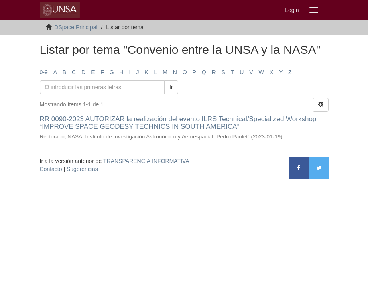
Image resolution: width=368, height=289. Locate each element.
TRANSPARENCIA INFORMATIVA (146, 161)
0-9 (44, 72)
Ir (171, 87)
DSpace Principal (75, 27)
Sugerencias (82, 169)
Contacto (51, 169)
